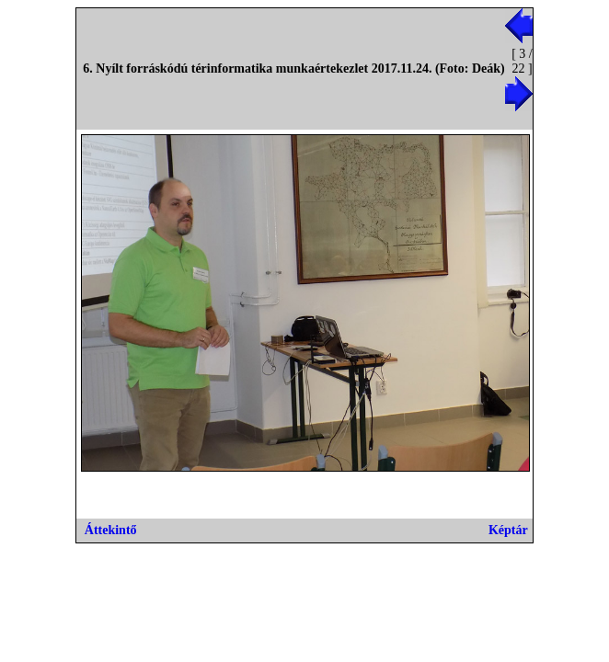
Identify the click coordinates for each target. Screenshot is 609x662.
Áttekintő (111, 530)
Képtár (508, 530)
